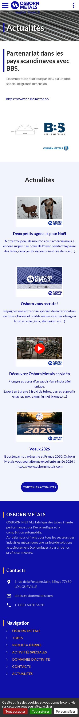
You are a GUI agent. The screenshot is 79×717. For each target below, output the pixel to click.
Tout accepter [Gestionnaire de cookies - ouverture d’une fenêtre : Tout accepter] (15, 711)
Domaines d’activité (31, 659)
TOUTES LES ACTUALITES (39, 487)
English (20, 12)
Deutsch (34, 12)
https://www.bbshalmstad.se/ (27, 99)
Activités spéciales (29, 652)
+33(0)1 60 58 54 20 (29, 605)
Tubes (17, 638)
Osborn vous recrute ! (39, 303)
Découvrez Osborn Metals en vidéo (39, 373)
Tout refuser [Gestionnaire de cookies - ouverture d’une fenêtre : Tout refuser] (41, 711)
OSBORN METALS (26, 631)
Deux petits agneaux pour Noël (39, 233)
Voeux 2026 (39, 449)
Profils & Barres (27, 645)
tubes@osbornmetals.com (34, 595)
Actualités (22, 673)
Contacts (21, 666)
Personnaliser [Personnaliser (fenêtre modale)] (65, 711)
